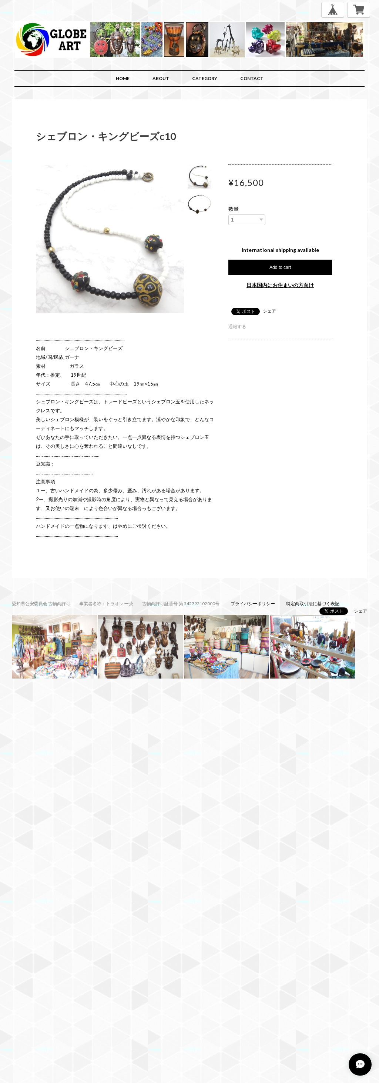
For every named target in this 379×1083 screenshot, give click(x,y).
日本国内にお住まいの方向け (280, 285)
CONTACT (252, 78)
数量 (233, 208)
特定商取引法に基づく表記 (312, 603)
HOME (123, 78)
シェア (269, 311)
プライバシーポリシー (253, 603)
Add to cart (280, 267)
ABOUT (160, 78)
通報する (237, 326)
